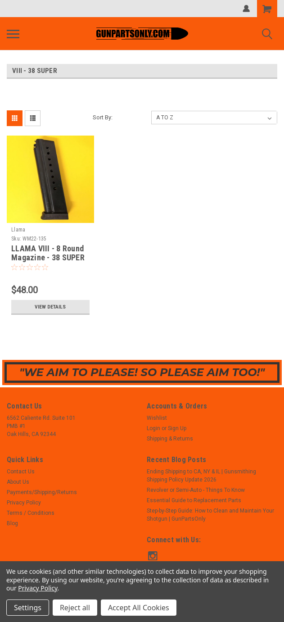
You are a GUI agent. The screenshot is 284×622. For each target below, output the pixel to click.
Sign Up (177, 428)
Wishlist (157, 418)
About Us (18, 482)
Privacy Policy (24, 502)
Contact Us (21, 471)
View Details (50, 306)
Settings (27, 608)
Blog (12, 523)
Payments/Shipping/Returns (42, 492)
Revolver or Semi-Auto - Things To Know (196, 490)
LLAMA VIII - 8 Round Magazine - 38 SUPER (48, 253)
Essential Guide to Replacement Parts (194, 500)
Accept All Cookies (138, 608)
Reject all (75, 608)
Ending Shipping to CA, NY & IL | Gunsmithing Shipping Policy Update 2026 (201, 475)
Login (153, 428)
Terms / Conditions (30, 513)
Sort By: (103, 117)
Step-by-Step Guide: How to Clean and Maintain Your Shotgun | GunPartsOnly (210, 515)
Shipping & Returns (170, 439)
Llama (18, 230)
